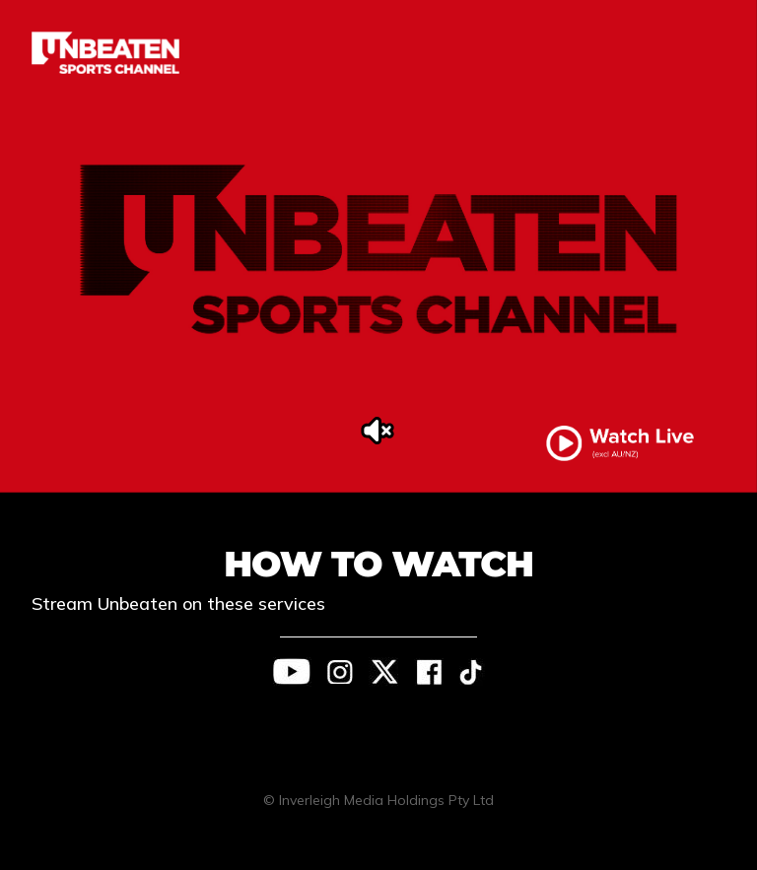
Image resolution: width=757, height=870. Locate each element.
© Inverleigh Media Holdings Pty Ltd (378, 800)
